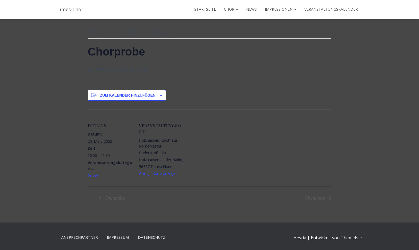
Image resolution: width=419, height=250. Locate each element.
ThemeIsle (351, 238)
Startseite (205, 9)
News (251, 9)
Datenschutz (151, 237)
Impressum (118, 237)
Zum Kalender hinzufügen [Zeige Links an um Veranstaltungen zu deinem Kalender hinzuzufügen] (128, 95)
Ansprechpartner (79, 237)
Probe (93, 175)
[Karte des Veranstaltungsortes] (218, 146)
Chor (231, 9)
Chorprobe (114, 198)
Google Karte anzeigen (159, 173)
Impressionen (280, 9)
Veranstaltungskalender (331, 9)
